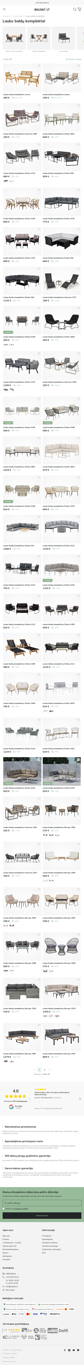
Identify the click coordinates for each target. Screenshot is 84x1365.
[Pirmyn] (50, 1069)
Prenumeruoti (42, 1216)
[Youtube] (75, 1350)
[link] (34, 1069)
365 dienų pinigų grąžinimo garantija (42, 3)
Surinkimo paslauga (50, 1246)
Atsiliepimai (7, 1256)
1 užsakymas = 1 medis (12, 1243)
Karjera (5, 1253)
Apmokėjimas (47, 1239)
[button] (79, 9)
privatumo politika (21, 1209)
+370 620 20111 (11, 1277)
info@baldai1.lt (10, 1286)
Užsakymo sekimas (49, 1243)
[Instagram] (70, 1350)
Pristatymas (47, 1236)
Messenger (9, 1290)
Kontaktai (6, 1259)
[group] (55, 1097)
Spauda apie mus (9, 1246)
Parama (6, 1239)
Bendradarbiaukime (10, 1249)
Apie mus (6, 1236)
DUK (44, 1253)
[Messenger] (79, 1350)
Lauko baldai (18, 16)
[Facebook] (66, 1350)
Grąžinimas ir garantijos (51, 1249)
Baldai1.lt (6, 16)
